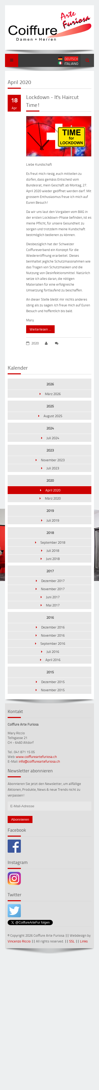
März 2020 (53, 498)
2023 (50, 450)
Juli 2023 (52, 468)
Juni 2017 (53, 597)
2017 (50, 571)
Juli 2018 (52, 550)
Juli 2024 (52, 438)
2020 (50, 480)
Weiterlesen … (38, 328)
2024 (50, 428)
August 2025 (53, 415)
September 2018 (52, 542)
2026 (50, 384)
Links (84, 941)
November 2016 (53, 635)
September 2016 (52, 643)
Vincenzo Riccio (19, 941)
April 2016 (52, 659)
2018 (50, 532)
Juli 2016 (52, 651)
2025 (50, 406)
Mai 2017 (53, 605)
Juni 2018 (53, 558)
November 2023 (53, 460)
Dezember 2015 (53, 681)
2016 (50, 617)
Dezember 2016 (53, 627)
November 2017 (53, 588)
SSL (72, 941)
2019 (50, 510)
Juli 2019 (52, 520)
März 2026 (53, 393)
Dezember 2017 (53, 580)
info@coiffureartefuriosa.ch (39, 761)
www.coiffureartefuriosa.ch (36, 756)
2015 (50, 672)
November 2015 (53, 690)
